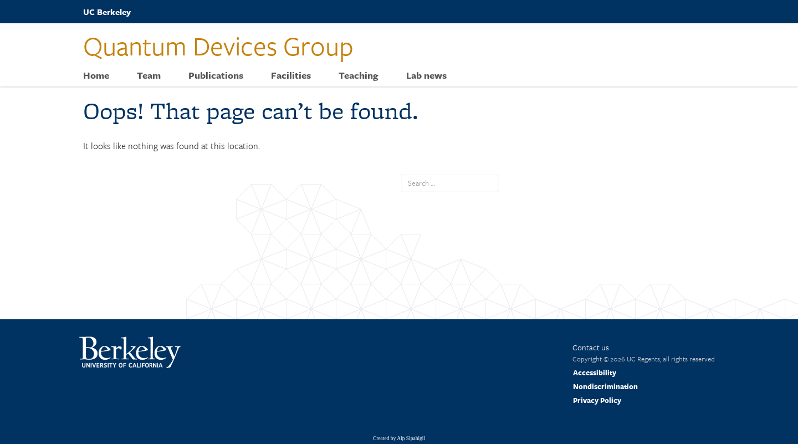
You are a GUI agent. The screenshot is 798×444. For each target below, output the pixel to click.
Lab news (426, 75)
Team (149, 75)
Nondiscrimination (605, 386)
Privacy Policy (597, 400)
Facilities (291, 75)
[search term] (450, 183)
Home (96, 75)
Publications (215, 75)
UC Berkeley (107, 12)
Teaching (358, 75)
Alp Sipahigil (411, 438)
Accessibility (594, 372)
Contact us (590, 347)
